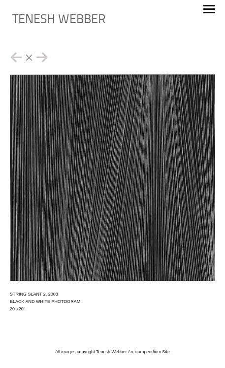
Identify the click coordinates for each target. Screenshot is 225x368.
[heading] (59, 21)
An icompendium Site (149, 351)
